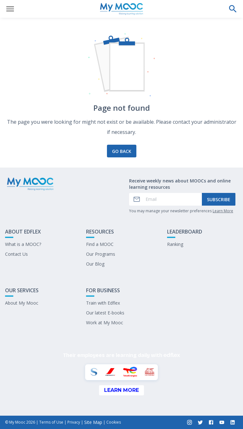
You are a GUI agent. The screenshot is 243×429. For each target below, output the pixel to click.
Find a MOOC (100, 244)
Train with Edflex (103, 303)
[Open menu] (10, 9)
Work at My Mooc (104, 323)
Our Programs (100, 254)
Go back (121, 151)
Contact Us (16, 254)
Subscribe (218, 199)
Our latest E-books (105, 313)
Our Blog (95, 264)
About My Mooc (21, 303)
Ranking (175, 244)
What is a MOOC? (23, 244)
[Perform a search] (233, 9)
